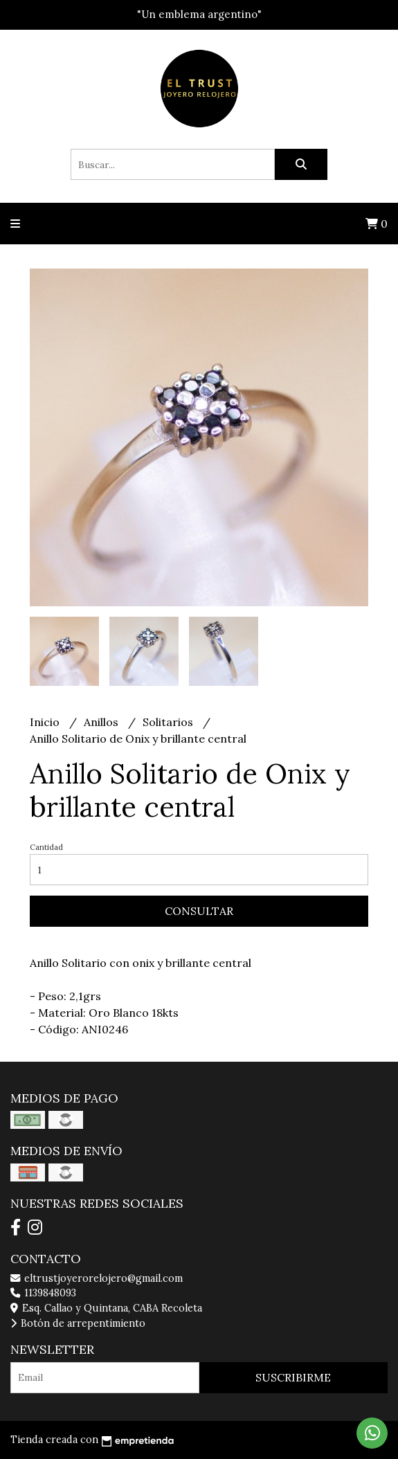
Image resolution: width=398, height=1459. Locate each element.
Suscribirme (293, 1377)
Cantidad (46, 847)
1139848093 (43, 1293)
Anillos (102, 722)
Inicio (46, 722)
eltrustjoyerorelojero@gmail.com (96, 1278)
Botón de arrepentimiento (77, 1323)
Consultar (199, 911)
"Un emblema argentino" (199, 14)
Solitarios (169, 722)
